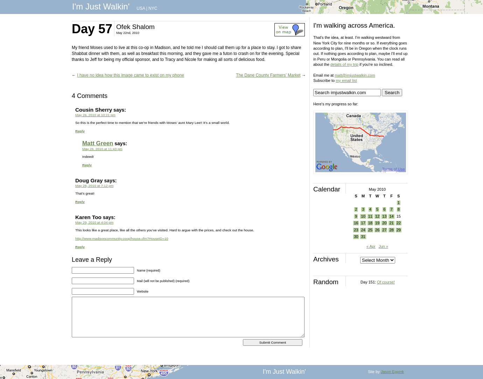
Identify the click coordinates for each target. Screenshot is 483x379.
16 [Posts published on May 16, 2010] (356, 223)
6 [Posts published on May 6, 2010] (384, 209)
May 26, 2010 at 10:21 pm (95, 115)
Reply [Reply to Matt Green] (87, 165)
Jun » (383, 246)
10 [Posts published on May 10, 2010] (363, 216)
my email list (346, 80)
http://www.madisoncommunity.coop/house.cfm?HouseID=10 (121, 238)
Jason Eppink (392, 372)
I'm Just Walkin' (101, 6)
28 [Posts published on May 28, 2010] (391, 230)
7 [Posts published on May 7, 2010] (391, 209)
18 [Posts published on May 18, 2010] (370, 223)
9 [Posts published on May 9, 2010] (356, 216)
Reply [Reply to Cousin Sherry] (80, 131)
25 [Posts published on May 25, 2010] (370, 230)
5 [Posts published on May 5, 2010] (377, 209)
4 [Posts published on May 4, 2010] (370, 209)
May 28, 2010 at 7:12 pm (94, 186)
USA (140, 8)
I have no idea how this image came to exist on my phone (130, 75)
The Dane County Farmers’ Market (268, 75)
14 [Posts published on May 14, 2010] (391, 216)
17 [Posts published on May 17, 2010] (363, 223)
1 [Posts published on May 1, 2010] (399, 203)
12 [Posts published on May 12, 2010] (377, 216)
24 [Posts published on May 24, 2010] (363, 230)
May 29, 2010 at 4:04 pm (94, 222)
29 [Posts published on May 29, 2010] (399, 230)
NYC (152, 8)
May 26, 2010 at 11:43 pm (102, 149)
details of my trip (344, 64)
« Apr (371, 246)
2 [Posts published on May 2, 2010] (356, 209)
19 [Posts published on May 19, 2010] (377, 223)
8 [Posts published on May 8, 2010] (399, 209)
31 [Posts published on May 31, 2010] (363, 236)
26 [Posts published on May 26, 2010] (377, 230)
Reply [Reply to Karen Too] (80, 247)
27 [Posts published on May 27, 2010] (384, 230)
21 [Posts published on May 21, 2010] (391, 223)
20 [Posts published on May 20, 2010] (384, 223)
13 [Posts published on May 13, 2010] (384, 216)
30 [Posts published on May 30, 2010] (356, 236)
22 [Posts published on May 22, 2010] (399, 223)
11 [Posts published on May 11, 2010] (370, 216)
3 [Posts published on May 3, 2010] (363, 209)
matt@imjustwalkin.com (355, 75)
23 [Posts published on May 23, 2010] (356, 230)
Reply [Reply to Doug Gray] (80, 202)
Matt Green (97, 143)
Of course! (386, 282)
